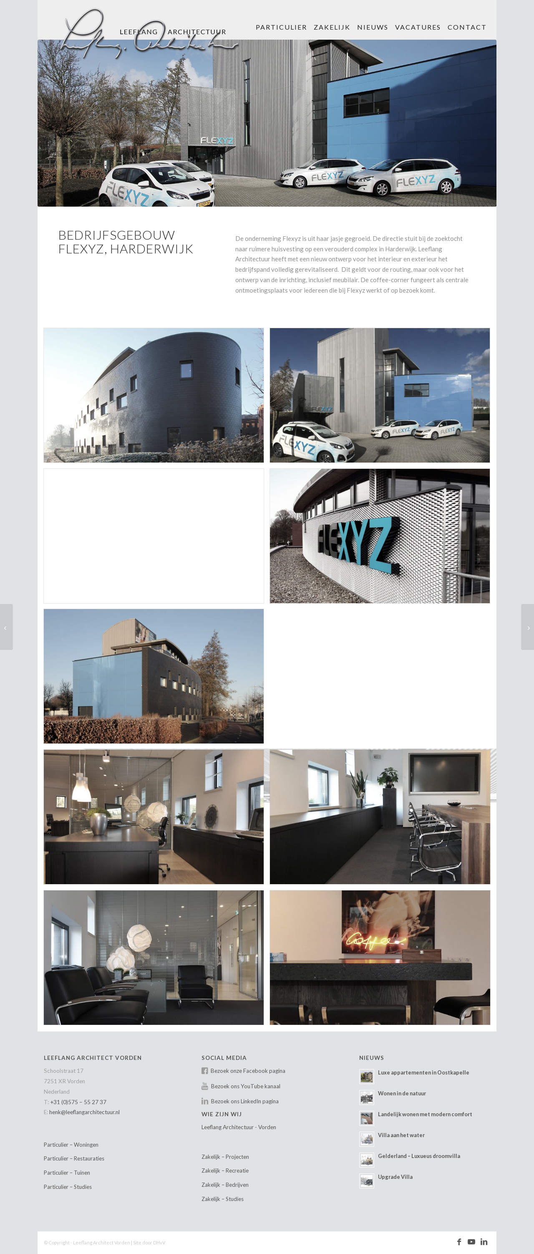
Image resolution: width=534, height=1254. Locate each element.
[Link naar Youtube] (471, 1242)
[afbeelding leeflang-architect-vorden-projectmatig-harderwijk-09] (157, 820)
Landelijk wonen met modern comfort (425, 1114)
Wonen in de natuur (402, 1093)
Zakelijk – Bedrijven (225, 1184)
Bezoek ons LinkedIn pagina (245, 1101)
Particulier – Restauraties (74, 1158)
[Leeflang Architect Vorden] (155, 31)
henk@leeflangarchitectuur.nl (84, 1112)
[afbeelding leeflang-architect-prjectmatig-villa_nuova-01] (157, 539)
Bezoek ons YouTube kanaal (245, 1086)
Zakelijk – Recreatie (225, 1170)
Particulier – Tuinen (67, 1172)
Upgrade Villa (395, 1176)
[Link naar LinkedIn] (484, 1242)
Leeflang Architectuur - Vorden (239, 1127)
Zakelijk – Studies (223, 1199)
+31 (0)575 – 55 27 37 (78, 1102)
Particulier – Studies (68, 1186)
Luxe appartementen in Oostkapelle (423, 1072)
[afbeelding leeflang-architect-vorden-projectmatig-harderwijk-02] (383, 398)
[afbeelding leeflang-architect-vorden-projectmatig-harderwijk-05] (383, 539)
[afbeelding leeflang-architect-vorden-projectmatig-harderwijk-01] (157, 398)
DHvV (159, 1242)
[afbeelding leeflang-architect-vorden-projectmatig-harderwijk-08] (383, 679)
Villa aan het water (401, 1135)
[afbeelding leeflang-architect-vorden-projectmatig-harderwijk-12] (383, 960)
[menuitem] (281, 20)
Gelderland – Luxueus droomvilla (419, 1156)
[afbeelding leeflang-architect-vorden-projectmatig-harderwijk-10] (383, 820)
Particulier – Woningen (71, 1144)
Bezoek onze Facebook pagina (248, 1070)
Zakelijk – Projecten (225, 1156)
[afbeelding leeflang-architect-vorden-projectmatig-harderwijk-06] (157, 679)
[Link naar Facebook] (459, 1242)
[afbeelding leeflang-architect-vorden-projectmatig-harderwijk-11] (157, 960)
